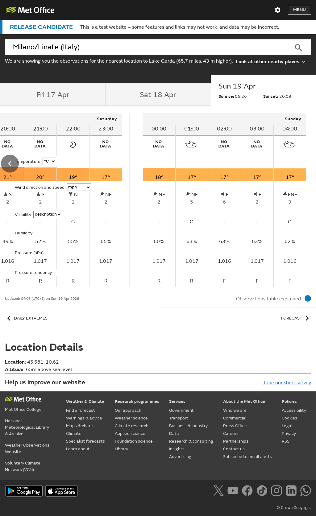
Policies (289, 401)
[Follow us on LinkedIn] (292, 491)
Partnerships (235, 441)
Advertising (180, 456)
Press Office (235, 425)
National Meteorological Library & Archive (27, 427)
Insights (177, 449)
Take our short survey (287, 383)
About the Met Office (244, 401)
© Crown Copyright (294, 507)
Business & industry (188, 425)
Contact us (234, 449)
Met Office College (23, 409)
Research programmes (137, 401)
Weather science (131, 418)
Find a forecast (80, 410)
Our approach (128, 410)
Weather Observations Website (27, 448)
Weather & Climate (85, 401)
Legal (287, 425)
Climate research (131, 425)
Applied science (130, 433)
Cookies (289, 418)
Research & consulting (191, 441)
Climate (73, 433)
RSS (285, 441)
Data (174, 433)
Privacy (289, 433)
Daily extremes (26, 318)
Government (181, 410)
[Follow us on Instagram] (277, 491)
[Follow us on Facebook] (248, 491)
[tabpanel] (224, 200)
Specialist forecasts (85, 441)
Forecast (296, 318)
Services (177, 401)
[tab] (52, 95)
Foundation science (134, 441)
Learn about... (79, 449)
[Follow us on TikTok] (263, 491)
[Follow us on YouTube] (234, 491)
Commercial (235, 418)
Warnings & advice (84, 418)
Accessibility (294, 410)
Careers (231, 433)
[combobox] (145, 47)
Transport (178, 418)
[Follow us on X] (219, 491)
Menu (299, 9)
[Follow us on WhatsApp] (305, 491)
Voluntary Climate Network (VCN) (22, 466)
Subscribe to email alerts (247, 456)
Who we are (235, 410)
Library (121, 449)
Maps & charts (80, 425)
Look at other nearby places (270, 61)
